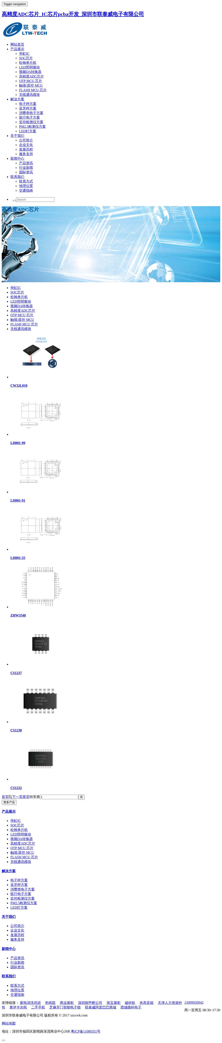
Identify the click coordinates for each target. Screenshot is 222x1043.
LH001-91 (17, 500)
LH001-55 (17, 558)
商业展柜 (67, 1003)
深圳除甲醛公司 (90, 1003)
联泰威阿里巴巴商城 (100, 1007)
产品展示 (17, 49)
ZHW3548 (18, 615)
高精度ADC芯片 (31, 76)
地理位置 (26, 186)
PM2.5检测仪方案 (32, 126)
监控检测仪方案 (31, 122)
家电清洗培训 (30, 1003)
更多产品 (9, 802)
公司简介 (26, 140)
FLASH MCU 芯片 (33, 90)
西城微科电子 (131, 1007)
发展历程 (26, 149)
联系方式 (26, 181)
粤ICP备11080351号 (85, 1031)
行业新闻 (26, 167)
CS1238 (16, 730)
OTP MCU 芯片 (30, 81)
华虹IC (24, 53)
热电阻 (50, 1003)
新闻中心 (17, 158)
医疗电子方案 (29, 117)
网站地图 (9, 1023)
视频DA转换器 (30, 72)
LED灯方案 (27, 131)
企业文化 (26, 145)
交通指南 (26, 190)
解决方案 (17, 99)
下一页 (17, 797)
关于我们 (17, 136)
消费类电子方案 (31, 113)
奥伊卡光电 (18, 1007)
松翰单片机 (27, 63)
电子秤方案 (27, 104)
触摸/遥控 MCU (31, 85)
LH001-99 (17, 443)
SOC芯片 (26, 58)
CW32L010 (18, 385)
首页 (5, 797)
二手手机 (38, 1007)
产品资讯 (26, 163)
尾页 (26, 797)
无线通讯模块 (29, 94)
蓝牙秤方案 (27, 108)
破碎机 (130, 1003)
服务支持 (26, 154)
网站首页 (17, 44)
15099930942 (193, 1002)
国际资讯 (26, 172)
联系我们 (17, 177)
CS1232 (16, 788)
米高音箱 (146, 1003)
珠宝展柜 (114, 1003)
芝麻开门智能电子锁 (65, 1007)
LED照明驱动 (29, 67)
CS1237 (16, 673)
